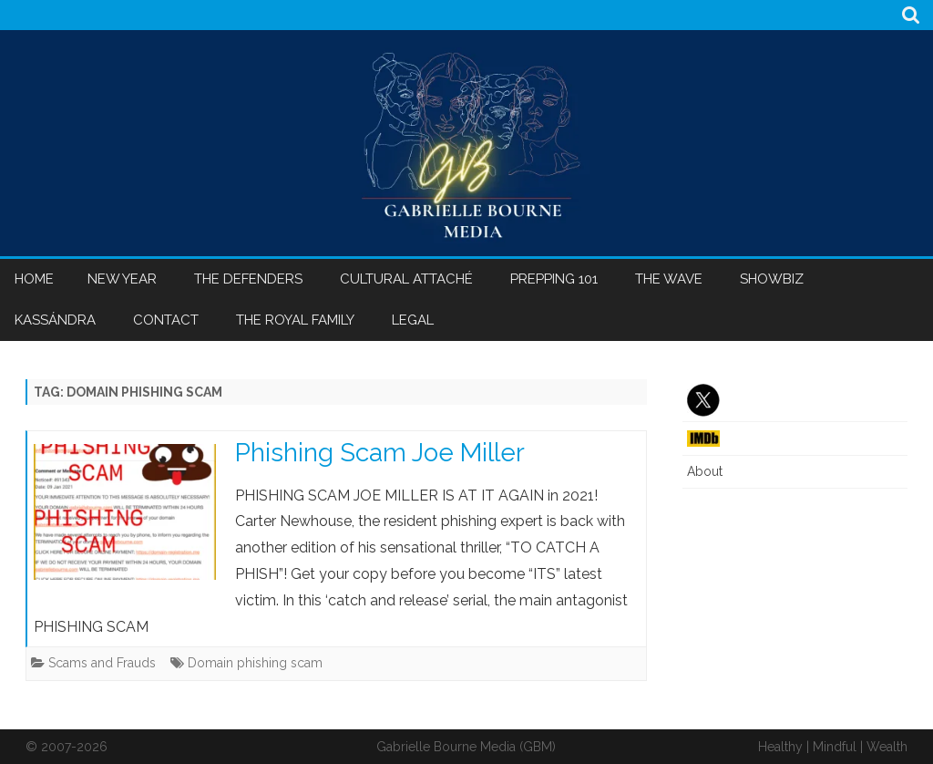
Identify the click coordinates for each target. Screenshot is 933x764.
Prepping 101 (554, 279)
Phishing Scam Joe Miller (380, 453)
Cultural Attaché (406, 279)
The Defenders (248, 279)
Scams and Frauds (102, 663)
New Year (122, 279)
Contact (166, 320)
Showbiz (772, 279)
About (705, 471)
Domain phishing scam (255, 663)
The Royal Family (295, 320)
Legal (413, 320)
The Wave (668, 279)
